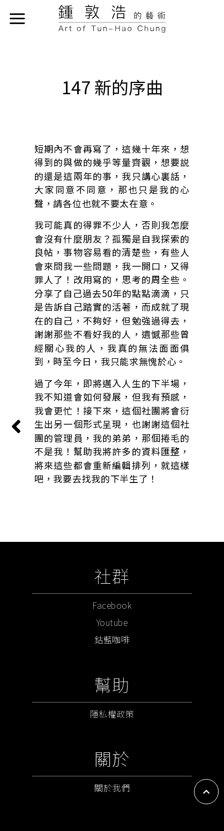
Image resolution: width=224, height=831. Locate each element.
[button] (206, 791)
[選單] (17, 18)
